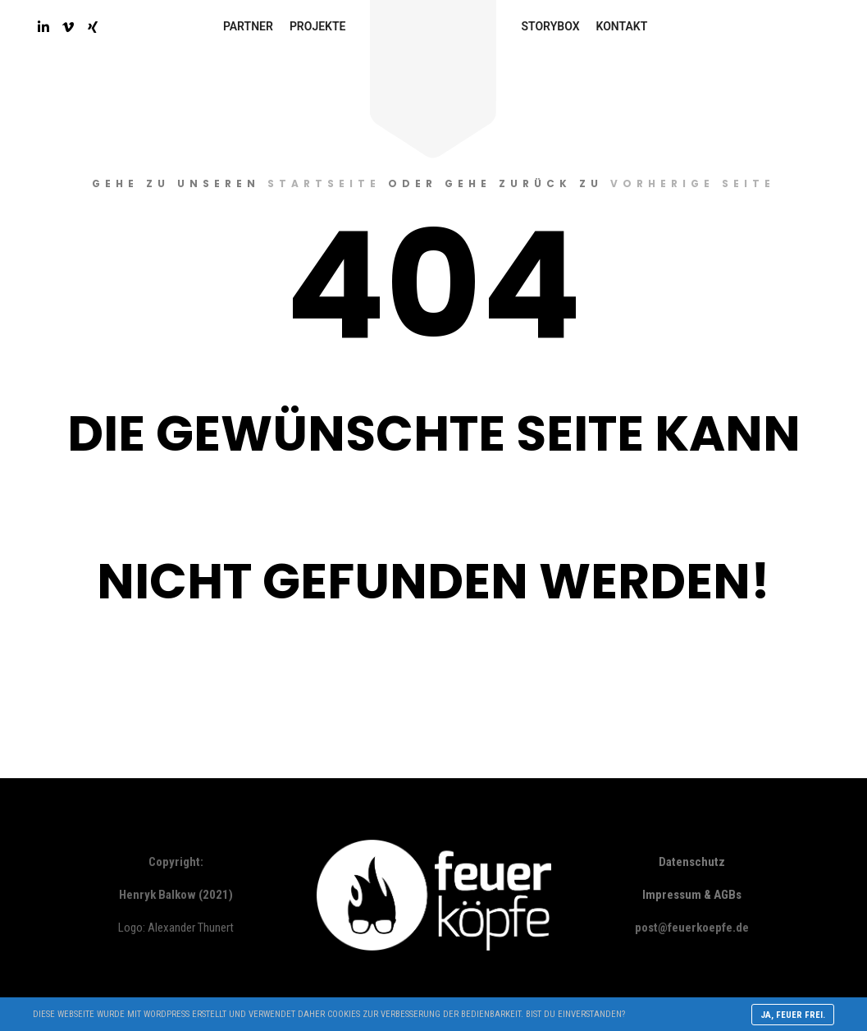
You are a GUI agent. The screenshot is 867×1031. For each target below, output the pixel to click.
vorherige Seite (692, 183)
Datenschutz (692, 862)
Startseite (324, 183)
